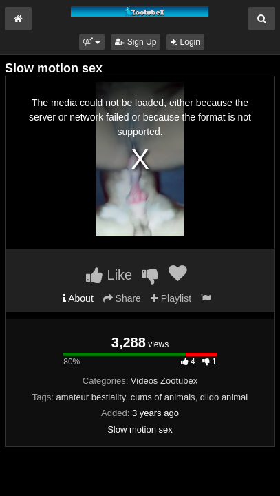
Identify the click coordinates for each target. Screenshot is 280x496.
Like (109, 274)
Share (122, 298)
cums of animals (163, 397)
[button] (92, 42)
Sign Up (135, 42)
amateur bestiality (90, 397)
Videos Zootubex (164, 380)
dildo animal (224, 397)
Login (185, 42)
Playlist (171, 298)
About (78, 298)
